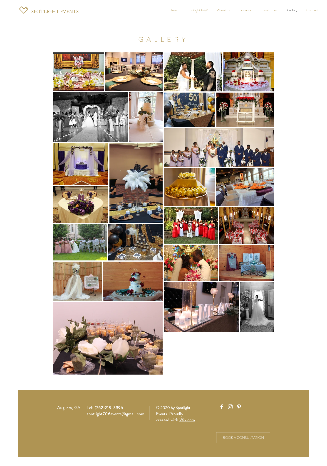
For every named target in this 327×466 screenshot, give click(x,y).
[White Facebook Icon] (221, 407)
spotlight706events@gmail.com (115, 414)
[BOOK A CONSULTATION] (243, 437)
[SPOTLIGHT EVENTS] (55, 11)
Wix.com (187, 420)
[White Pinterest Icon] (239, 407)
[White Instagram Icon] (230, 407)
